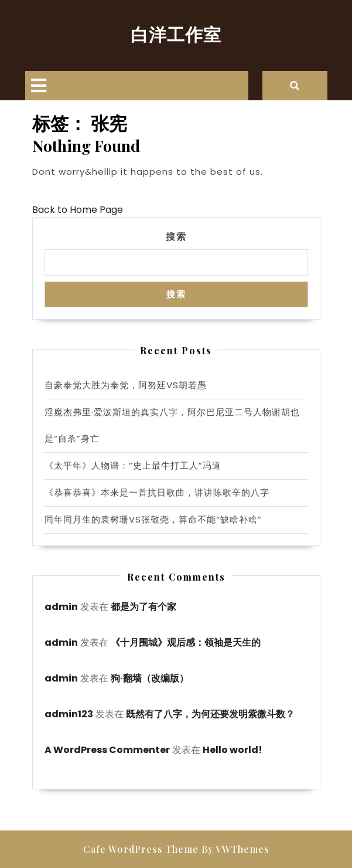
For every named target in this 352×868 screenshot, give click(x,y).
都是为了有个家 (143, 606)
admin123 (69, 714)
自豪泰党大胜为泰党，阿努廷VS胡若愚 (126, 385)
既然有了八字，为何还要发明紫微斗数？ (210, 714)
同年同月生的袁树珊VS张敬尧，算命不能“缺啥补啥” (153, 519)
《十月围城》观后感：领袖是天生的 (186, 642)
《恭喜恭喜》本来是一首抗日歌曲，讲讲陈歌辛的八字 (157, 492)
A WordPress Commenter (107, 750)
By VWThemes (235, 849)
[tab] (38, 85)
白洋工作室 (176, 34)
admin (61, 606)
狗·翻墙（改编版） (150, 678)
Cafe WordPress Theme (141, 849)
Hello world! (232, 750)
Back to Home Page (77, 209)
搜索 (176, 236)
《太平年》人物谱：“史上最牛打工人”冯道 (133, 465)
